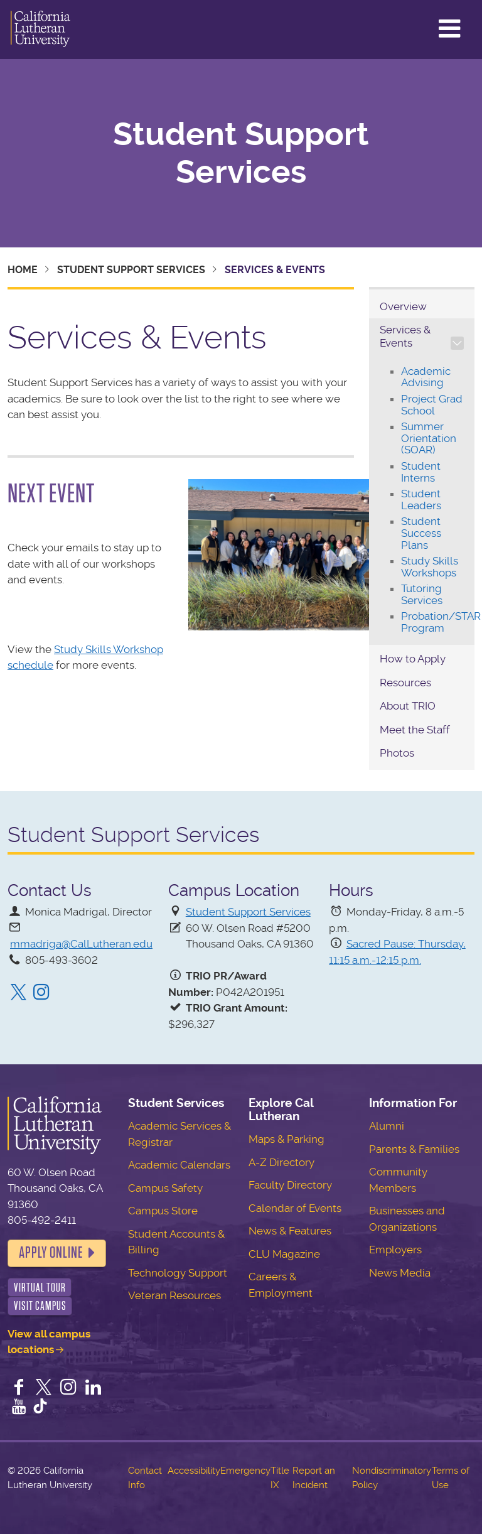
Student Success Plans (421, 533)
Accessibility (194, 1470)
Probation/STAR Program (441, 622)
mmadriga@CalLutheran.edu (81, 943)
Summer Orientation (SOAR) (428, 438)
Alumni (386, 1126)
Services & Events (405, 335)
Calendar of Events (295, 1208)
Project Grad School (432, 404)
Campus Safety (165, 1188)
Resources (405, 682)
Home (23, 270)
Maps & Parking (286, 1139)
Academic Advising (426, 377)
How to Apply (413, 658)
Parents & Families (414, 1149)
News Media (400, 1273)
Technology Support (177, 1273)
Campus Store (163, 1210)
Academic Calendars (179, 1165)
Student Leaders (421, 499)
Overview (403, 306)
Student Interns (421, 472)
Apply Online (51, 1252)
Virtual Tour (40, 1287)
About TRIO (408, 705)
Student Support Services (241, 153)
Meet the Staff (415, 729)
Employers (395, 1249)
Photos (397, 753)
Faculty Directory (290, 1185)
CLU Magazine (284, 1254)
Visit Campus (40, 1305)
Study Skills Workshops (429, 566)
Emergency (245, 1470)
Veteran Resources (174, 1295)
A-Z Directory (281, 1162)
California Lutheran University (40, 29)
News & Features (290, 1230)
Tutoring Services (421, 594)
